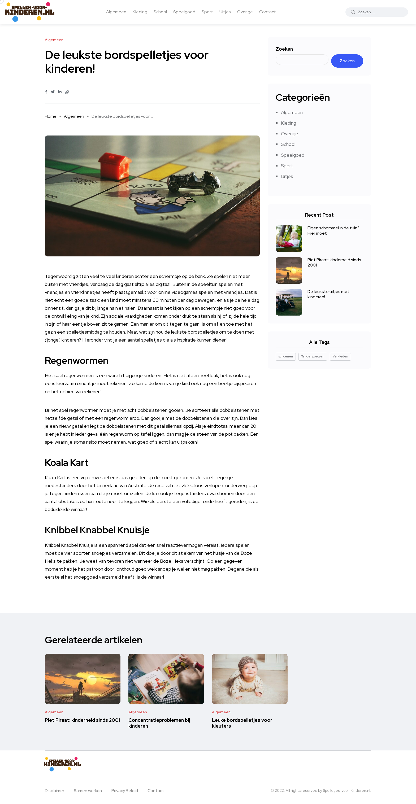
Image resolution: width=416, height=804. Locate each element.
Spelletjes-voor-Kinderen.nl (346, 790)
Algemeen (116, 12)
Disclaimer (54, 790)
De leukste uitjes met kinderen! (328, 294)
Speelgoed (184, 12)
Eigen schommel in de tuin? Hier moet (333, 230)
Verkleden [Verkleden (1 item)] (340, 356)
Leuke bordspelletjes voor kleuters (242, 723)
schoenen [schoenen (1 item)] (286, 356)
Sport (207, 12)
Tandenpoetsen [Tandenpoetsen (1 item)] (312, 356)
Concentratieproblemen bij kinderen (159, 723)
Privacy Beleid (124, 790)
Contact (267, 12)
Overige (245, 12)
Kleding (140, 12)
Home (51, 116)
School (160, 12)
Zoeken (284, 49)
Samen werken (88, 790)
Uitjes (225, 12)
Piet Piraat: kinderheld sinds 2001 (334, 262)
